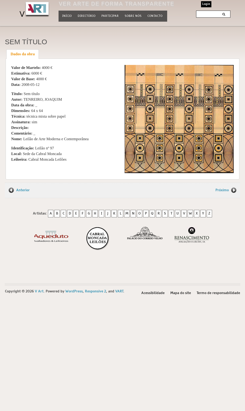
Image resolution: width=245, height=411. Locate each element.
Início (67, 16)
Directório (86, 15)
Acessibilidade (153, 293)
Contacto (154, 16)
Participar (110, 16)
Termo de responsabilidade (218, 293)
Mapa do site (180, 293)
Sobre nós (133, 15)
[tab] (22, 54)
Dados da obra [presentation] (23, 54)
